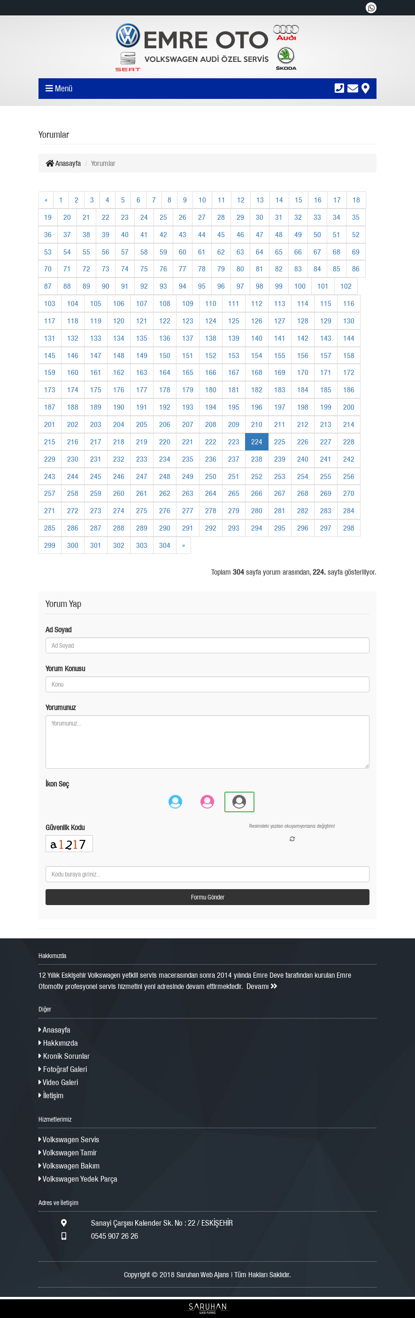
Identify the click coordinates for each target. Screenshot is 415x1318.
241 (325, 459)
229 (49, 459)
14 (279, 199)
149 (141, 355)
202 (72, 424)
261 (141, 493)
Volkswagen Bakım (69, 1165)
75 (144, 268)
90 (105, 286)
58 (144, 251)
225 (279, 441)
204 (118, 424)
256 (348, 476)
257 (49, 493)
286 (72, 528)
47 (259, 234)
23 (125, 217)
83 (298, 268)
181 (233, 389)
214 (348, 424)
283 (325, 510)
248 (164, 476)
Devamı (261, 986)
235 (187, 459)
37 (67, 234)
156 (302, 355)
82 (279, 268)
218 (118, 441)
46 (240, 234)
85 (336, 268)
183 (279, 389)
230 (72, 459)
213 (325, 424)
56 (105, 251)
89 (86, 286)
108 (164, 303)
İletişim (50, 1095)
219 (141, 441)
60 (182, 251)
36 (48, 234)
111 (233, 303)
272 (72, 510)
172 (348, 372)
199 (325, 407)
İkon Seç (57, 783)
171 (325, 372)
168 (256, 372)
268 (302, 493)
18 (356, 199)
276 (164, 510)
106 (118, 303)
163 (141, 372)
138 (210, 338)
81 (259, 268)
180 (210, 389)
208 (210, 424)
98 (259, 286)
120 (118, 320)
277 (187, 510)
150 (164, 355)
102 (346, 286)
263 (187, 493)
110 (210, 303)
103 (49, 303)
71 (67, 268)
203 (95, 424)
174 (72, 389)
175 (95, 389)
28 (221, 217)
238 (256, 459)
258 (72, 493)
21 (86, 217)
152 (210, 355)
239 (279, 459)
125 (233, 320)
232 (118, 459)
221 (187, 441)
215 (49, 441)
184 (302, 389)
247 (141, 476)
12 (241, 199)
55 (86, 251)
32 (298, 217)
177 (141, 389)
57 (125, 251)
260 (118, 493)
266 (256, 493)
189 (95, 407)
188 (72, 407)
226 (302, 441)
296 (302, 528)
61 (202, 251)
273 (95, 510)
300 (72, 545)
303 (141, 545)
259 (95, 493)
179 (187, 389)
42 (163, 234)
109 (187, 303)
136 (164, 338)
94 (182, 286)
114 (302, 303)
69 (356, 251)
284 (348, 510)
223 (233, 441)
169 (279, 372)
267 (279, 493)
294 (256, 528)
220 (164, 441)
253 (279, 476)
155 (279, 355)
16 (318, 199)
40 (125, 234)
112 (256, 303)
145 (49, 355)
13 (260, 199)
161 (95, 372)
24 (144, 217)
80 (240, 268)
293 (233, 528)
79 (221, 268)
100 (300, 286)
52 (356, 234)
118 (72, 320)
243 (49, 476)
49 (298, 234)
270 (348, 493)
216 (72, 441)
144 (348, 338)
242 (348, 459)
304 (164, 545)
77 (182, 268)
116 (348, 303)
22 (105, 217)
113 (279, 303)
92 (144, 286)
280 (256, 510)
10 (202, 199)
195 (233, 407)
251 (233, 476)
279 (233, 510)
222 (210, 441)
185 (325, 389)
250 (210, 476)
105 (95, 303)
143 (325, 338)
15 (298, 199)
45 (221, 234)
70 (48, 268)
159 (49, 372)
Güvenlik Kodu (65, 827)
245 (95, 476)
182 (256, 389)
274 (118, 510)
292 (210, 528)
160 (72, 372)
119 (95, 320)
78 (202, 268)
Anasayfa (63, 163)
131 (49, 338)
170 (302, 372)
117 (49, 320)
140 (256, 338)
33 (317, 217)
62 (221, 251)
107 (141, 303)
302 (118, 545)
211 (279, 424)
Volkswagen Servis (68, 1139)
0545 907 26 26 (88, 1236)
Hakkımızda (58, 1043)
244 (72, 476)
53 (48, 251)
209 (233, 424)
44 (202, 234)
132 (72, 338)
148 (118, 355)
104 (72, 303)
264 (210, 493)
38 (86, 234)
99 (279, 286)
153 (233, 355)
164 (164, 372)
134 (118, 338)
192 (164, 407)
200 (348, 407)
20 (67, 217)
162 (118, 372)
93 (163, 286)
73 (105, 268)
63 (240, 251)
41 (144, 234)
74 (125, 268)
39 (105, 234)
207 (187, 424)
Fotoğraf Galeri (62, 1069)
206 (164, 424)
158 (348, 355)
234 (164, 459)
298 (348, 528)
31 (279, 217)
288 (118, 528)
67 (317, 251)
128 (302, 320)
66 (298, 251)
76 (163, 268)
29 (240, 217)
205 (141, 424)
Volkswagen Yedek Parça (77, 1178)
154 (256, 355)
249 (187, 476)
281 (279, 510)
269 (325, 493)
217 (95, 441)
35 (356, 217)
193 (187, 407)
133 (95, 338)
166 (210, 372)
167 (233, 372)
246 (118, 476)
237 (233, 459)
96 (221, 286)
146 (72, 355)
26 (182, 217)
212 (302, 424)
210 (256, 424)
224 (256, 441)
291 (187, 528)
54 (67, 251)
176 (118, 389)
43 (182, 234)
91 (125, 286)
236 (210, 459)
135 (141, 338)
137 (187, 338)
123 (187, 320)
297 (325, 528)
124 (210, 320)
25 (163, 217)
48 (279, 234)
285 (49, 528)
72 (86, 268)
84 (317, 268)
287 (95, 528)
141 (279, 338)
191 (141, 407)
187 (49, 407)
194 (210, 407)
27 (202, 217)
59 (163, 251)
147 (95, 355)
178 (164, 389)
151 (187, 355)
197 (279, 407)
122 (164, 320)
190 (118, 407)
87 (48, 286)
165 (187, 372)
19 (48, 217)
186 (348, 389)
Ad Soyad (58, 629)
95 (202, 286)
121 (141, 320)
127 (279, 320)
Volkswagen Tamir (67, 1152)
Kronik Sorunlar (64, 1056)
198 (302, 407)
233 (141, 459)
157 (325, 355)
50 (317, 234)
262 (164, 493)
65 (279, 251)
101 (323, 286)
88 (67, 286)
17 (337, 199)
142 (302, 338)
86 (356, 268)
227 (325, 441)
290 (164, 528)
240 (302, 459)
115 (325, 303)
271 (49, 510)
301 (95, 545)
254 (302, 476)
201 (49, 424)
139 (233, 338)
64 (259, 251)
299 (49, 545)
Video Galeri (58, 1082)
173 (49, 389)
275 (141, 510)
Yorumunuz (61, 707)
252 (256, 476)
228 (348, 441)
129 (325, 320)
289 (141, 528)
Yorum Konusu (65, 668)
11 (221, 199)
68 (336, 251)
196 (256, 407)
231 (95, 459)
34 (336, 217)
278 (210, 510)
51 (336, 234)
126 (256, 320)
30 (259, 217)
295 (279, 528)
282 (302, 510)
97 (240, 286)
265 (233, 493)
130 (348, 320)
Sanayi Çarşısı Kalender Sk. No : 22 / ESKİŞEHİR (135, 1223)
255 (325, 476)
